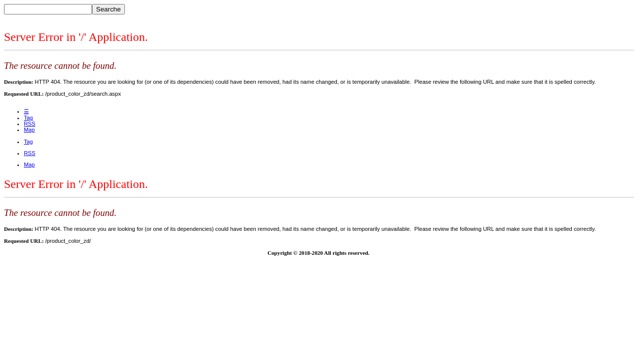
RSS (29, 124)
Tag (28, 118)
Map (29, 130)
